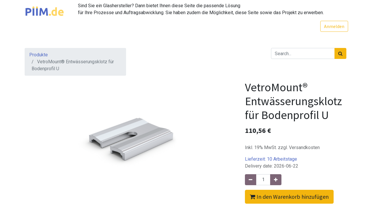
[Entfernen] (250, 179)
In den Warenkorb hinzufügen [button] (289, 196)
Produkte (38, 54)
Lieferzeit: (271, 159)
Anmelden (332, 26)
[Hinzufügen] (275, 179)
